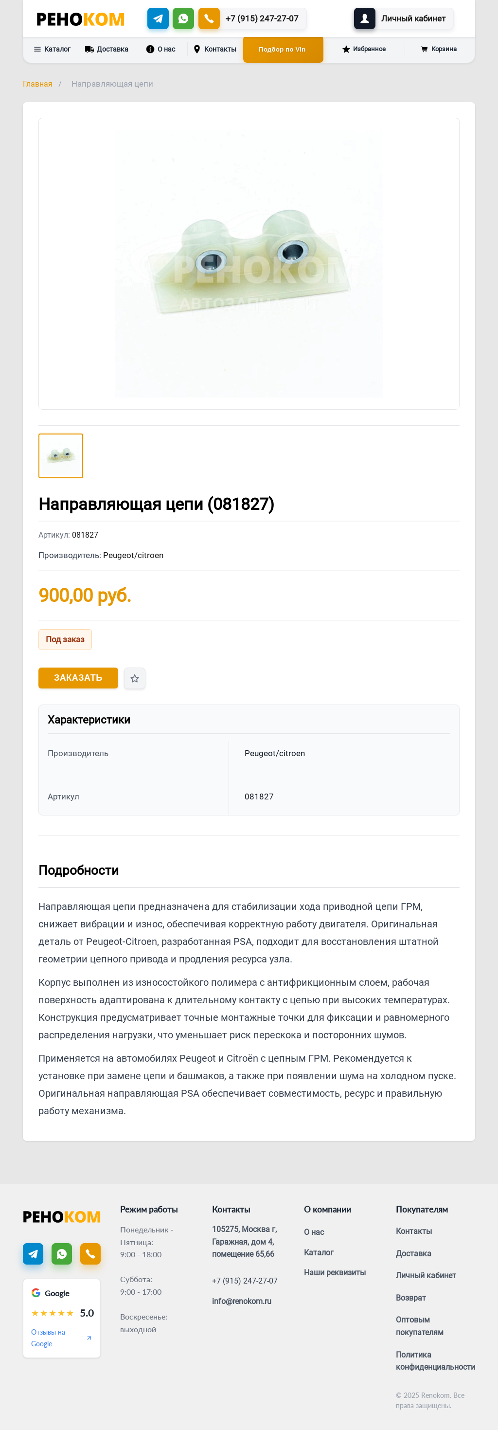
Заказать (78, 678)
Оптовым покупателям (420, 1326)
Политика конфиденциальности (435, 1361)
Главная (38, 84)
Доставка (106, 48)
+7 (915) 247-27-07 (245, 1280)
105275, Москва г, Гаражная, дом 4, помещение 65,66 (244, 1242)
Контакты (214, 49)
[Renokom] (80, 18)
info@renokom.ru (241, 1301)
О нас (160, 49)
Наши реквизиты (335, 1272)
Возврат (411, 1298)
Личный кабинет (426, 1275)
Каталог (52, 49)
